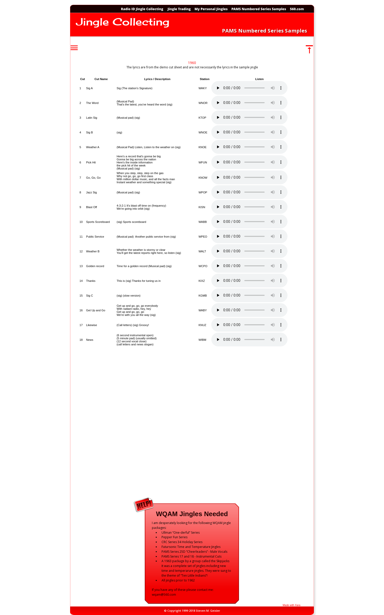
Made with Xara (291, 605)
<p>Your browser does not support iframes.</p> (193, 281)
